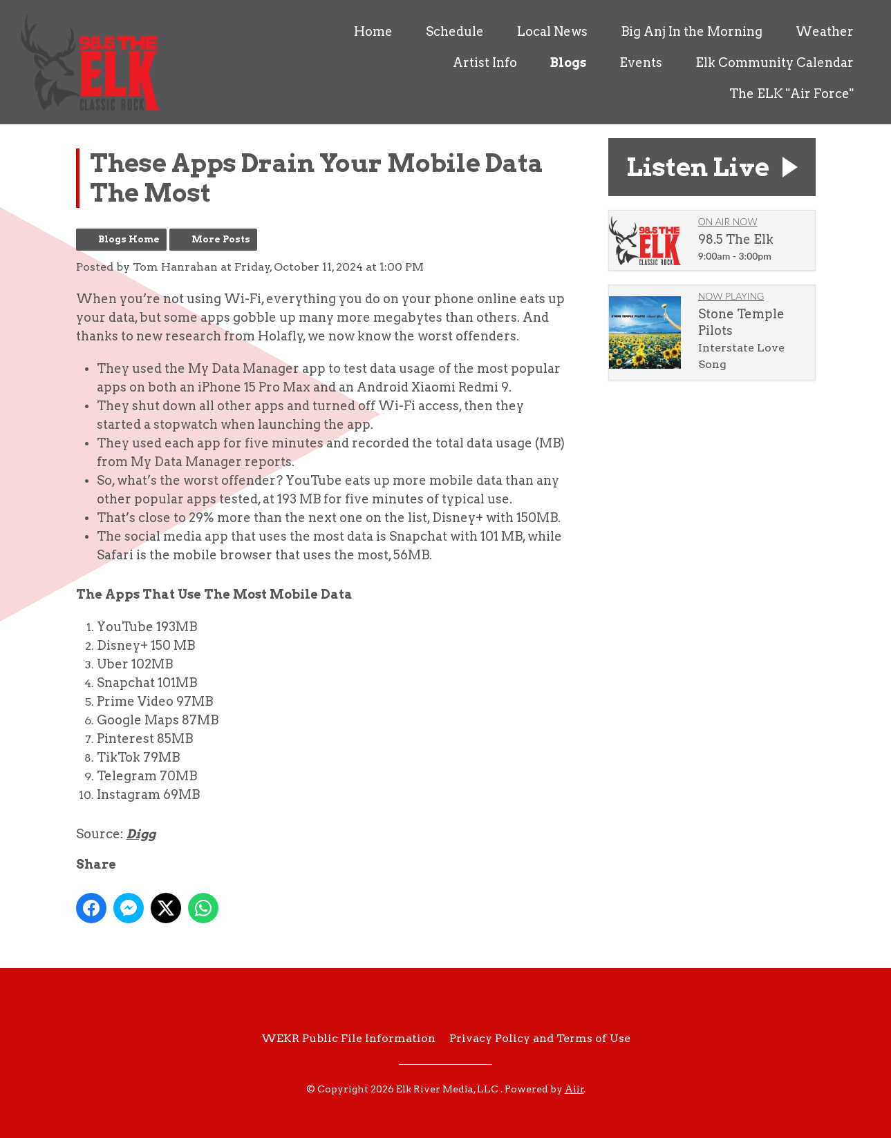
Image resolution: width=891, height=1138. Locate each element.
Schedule (455, 31)
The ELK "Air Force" (791, 93)
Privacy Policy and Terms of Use (539, 1038)
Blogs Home (129, 239)
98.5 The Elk (735, 239)
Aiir (574, 1088)
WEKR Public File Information (348, 1038)
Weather (825, 31)
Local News (552, 31)
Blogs (568, 62)
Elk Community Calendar (774, 62)
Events (640, 62)
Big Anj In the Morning (691, 31)
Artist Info (485, 62)
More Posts (220, 239)
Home (373, 31)
